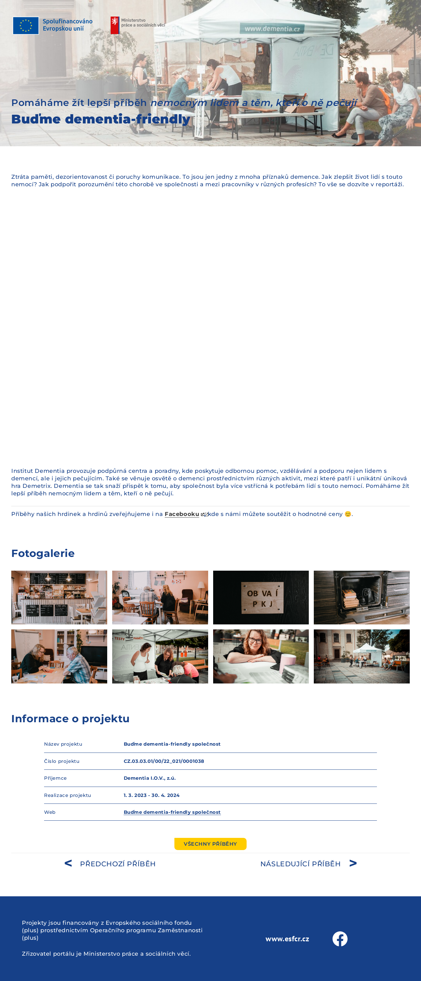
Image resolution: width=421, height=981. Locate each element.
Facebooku (182, 514)
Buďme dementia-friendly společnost (172, 812)
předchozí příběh (118, 864)
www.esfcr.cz (287, 938)
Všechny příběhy (210, 844)
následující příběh (300, 864)
